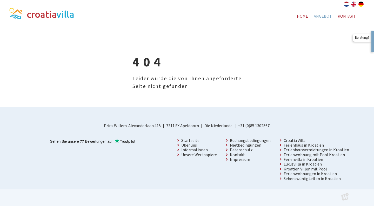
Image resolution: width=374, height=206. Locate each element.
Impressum (240, 159)
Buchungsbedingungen (250, 140)
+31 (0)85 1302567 (254, 126)
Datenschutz (241, 150)
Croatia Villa (294, 140)
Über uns (189, 145)
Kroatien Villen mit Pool (305, 169)
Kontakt (237, 155)
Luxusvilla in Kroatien (303, 164)
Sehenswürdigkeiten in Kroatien (312, 178)
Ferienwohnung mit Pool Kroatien (314, 155)
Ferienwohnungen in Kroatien (310, 173)
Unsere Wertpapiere (199, 155)
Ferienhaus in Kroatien (304, 145)
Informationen (194, 150)
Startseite (190, 140)
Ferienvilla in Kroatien (303, 159)
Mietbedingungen (245, 145)
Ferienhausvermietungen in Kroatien (316, 150)
